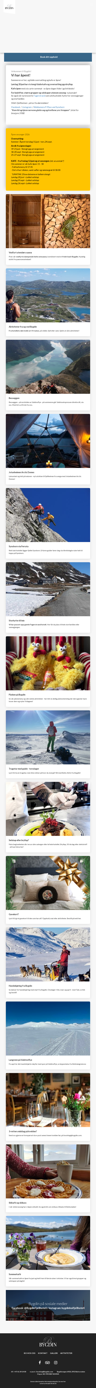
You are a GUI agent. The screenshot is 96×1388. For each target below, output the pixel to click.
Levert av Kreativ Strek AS (48, 1383)
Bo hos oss (29, 1353)
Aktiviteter (66, 1353)
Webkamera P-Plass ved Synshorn (49, 107)
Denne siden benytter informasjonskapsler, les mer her (48, 1381)
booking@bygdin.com (44, 1372)
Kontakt (42, 1353)
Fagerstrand (39, 95)
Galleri (54, 1353)
